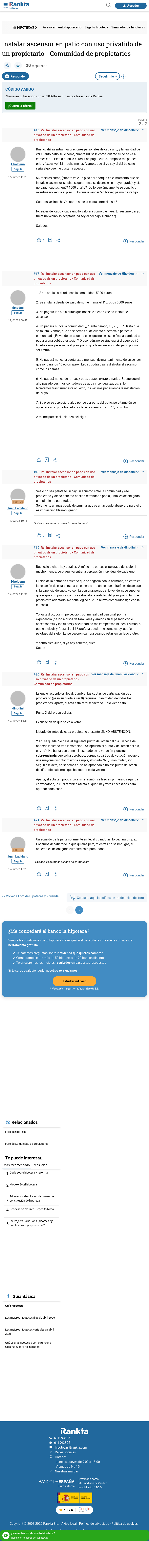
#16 (36, 130)
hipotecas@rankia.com (71, 1447)
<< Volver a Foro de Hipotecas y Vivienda (30, 896)
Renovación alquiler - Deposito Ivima (32, 1209)
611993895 (62, 1438)
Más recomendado (17, 1165)
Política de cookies (125, 1523)
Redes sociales (65, 1452)
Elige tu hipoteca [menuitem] (96, 27)
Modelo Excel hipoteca (23, 1184)
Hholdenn (18, 164)
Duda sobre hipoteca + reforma (29, 1172)
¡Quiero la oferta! (20, 106)
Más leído (40, 1165)
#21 (36, 820)
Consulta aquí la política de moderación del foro (107, 897)
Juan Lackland (17, 508)
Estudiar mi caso (74, 981)
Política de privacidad (94, 1523)
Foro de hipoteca (15, 1132)
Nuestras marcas (67, 1471)
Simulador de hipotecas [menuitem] (128, 27)
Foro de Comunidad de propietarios (26, 1144)
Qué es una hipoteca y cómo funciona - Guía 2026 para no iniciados (29, 1345)
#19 (36, 547)
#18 (36, 472)
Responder (15, 76)
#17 (36, 273)
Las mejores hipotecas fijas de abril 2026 (30, 1317)
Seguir (18, 169)
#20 (36, 674)
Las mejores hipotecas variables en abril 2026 (29, 1332)
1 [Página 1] (70, 910)
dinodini (18, 307)
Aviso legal (69, 1523)
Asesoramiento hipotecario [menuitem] (62, 27)
